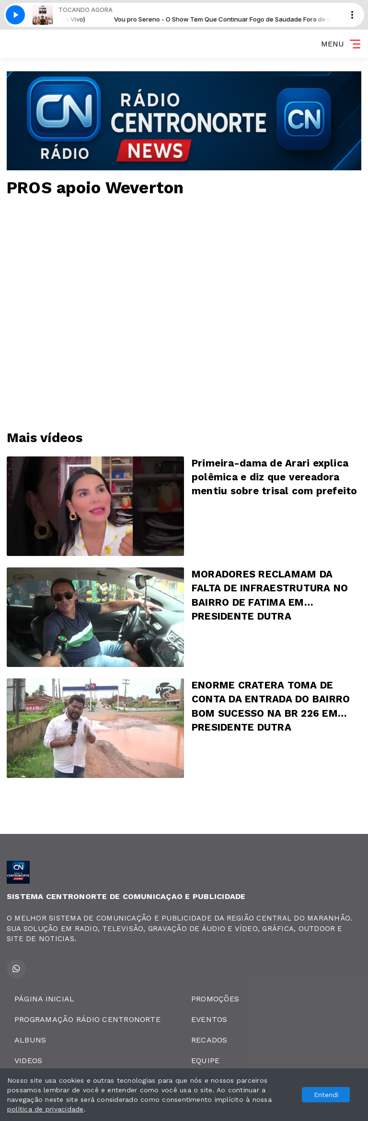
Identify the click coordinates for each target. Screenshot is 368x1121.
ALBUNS (30, 1039)
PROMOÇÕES (215, 998)
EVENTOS (209, 1019)
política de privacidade (45, 1109)
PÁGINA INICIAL (44, 998)
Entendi (326, 1095)
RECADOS (209, 1039)
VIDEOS (28, 1060)
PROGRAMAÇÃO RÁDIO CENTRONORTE (87, 1019)
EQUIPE (205, 1060)
